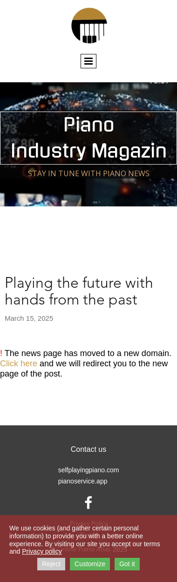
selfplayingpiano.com (88, 470)
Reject (51, 564)
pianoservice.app (83, 481)
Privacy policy (42, 551)
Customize (90, 564)
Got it (127, 564)
